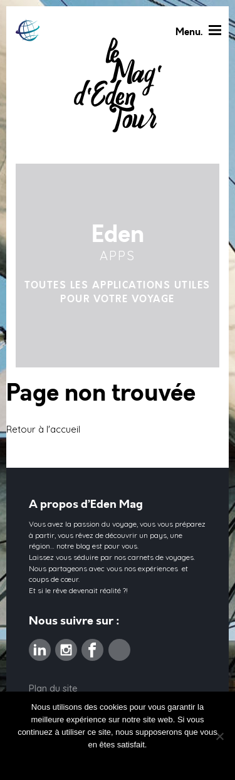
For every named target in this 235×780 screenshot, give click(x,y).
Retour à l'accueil (43, 429)
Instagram (66, 646)
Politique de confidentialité (136, 761)
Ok (56, 761)
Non (75, 761)
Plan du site (53, 688)
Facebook (92, 646)
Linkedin (40, 646)
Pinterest (119, 646)
